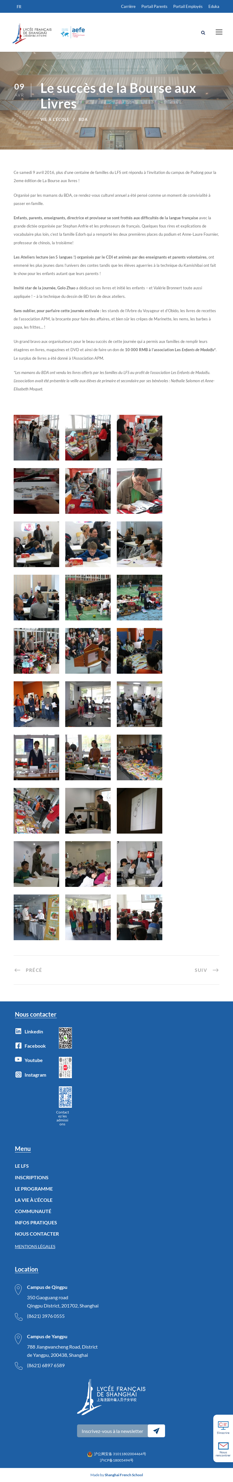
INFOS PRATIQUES (36, 1222)
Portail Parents (154, 6)
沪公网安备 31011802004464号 (120, 1454)
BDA (83, 119)
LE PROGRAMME (34, 1188)
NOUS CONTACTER (37, 1234)
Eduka (213, 6)
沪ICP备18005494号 (116, 1460)
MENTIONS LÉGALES (35, 1246)
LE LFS (22, 1166)
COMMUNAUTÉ (33, 1211)
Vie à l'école (54, 119)
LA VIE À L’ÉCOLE (33, 1200)
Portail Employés (188, 6)
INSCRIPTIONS (32, 1177)
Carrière (128, 6)
